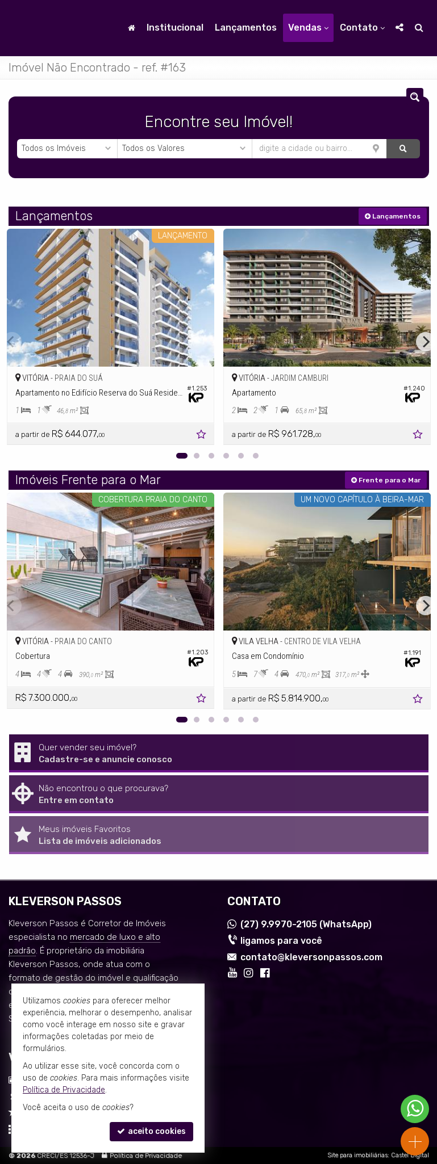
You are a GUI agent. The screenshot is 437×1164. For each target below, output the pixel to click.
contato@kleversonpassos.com (311, 957)
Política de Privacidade (146, 1155)
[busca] (419, 28)
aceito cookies (151, 1131)
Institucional (175, 27)
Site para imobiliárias (357, 1155)
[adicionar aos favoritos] (202, 436)
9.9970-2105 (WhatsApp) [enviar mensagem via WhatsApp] (306, 924)
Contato (362, 27)
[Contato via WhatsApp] (415, 1109)
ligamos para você (281, 940)
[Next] (425, 341)
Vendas (308, 27)
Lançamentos (246, 27)
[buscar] (403, 148)
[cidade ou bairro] (319, 148)
